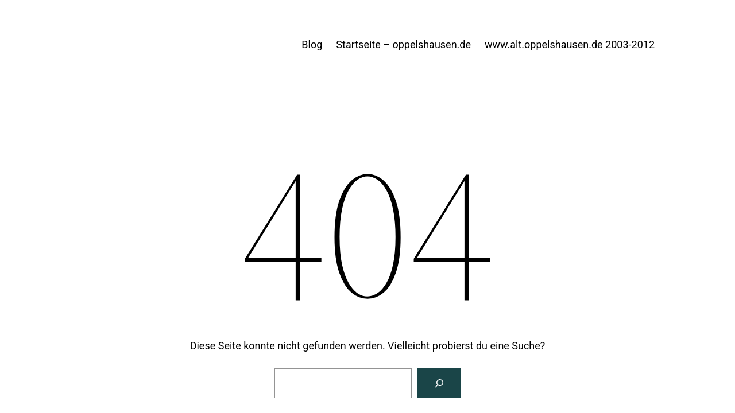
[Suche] (439, 383)
